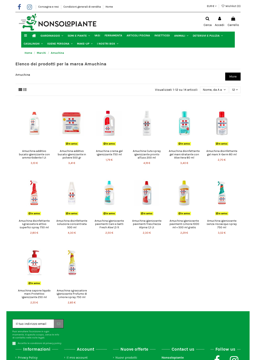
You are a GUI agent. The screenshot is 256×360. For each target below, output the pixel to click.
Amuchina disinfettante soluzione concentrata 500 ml (71, 224)
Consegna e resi (48, 6)
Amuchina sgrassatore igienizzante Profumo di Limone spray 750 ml (72, 294)
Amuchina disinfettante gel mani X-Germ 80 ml (221, 152)
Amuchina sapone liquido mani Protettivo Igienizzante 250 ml (34, 294)
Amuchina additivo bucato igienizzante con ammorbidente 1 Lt (34, 154)
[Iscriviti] (58, 323)
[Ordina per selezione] (214, 90)
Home (109, 6)
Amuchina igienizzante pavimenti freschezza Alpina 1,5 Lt (146, 224)
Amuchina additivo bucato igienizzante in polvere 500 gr (72, 154)
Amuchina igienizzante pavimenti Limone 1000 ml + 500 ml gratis (184, 224)
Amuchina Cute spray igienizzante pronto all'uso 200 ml (147, 154)
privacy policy (53, 343)
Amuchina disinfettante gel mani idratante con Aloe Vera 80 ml (184, 154)
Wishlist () (231, 6)
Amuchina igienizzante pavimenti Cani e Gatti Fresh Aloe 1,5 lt (109, 224)
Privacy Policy (27, 357)
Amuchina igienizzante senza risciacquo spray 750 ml (222, 224)
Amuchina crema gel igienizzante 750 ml (109, 152)
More (233, 76)
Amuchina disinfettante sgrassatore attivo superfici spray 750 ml (34, 224)
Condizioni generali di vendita (82, 6)
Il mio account (77, 357)
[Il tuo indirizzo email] (33, 323)
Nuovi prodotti (126, 357)
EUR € (212, 6)
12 (235, 90)
